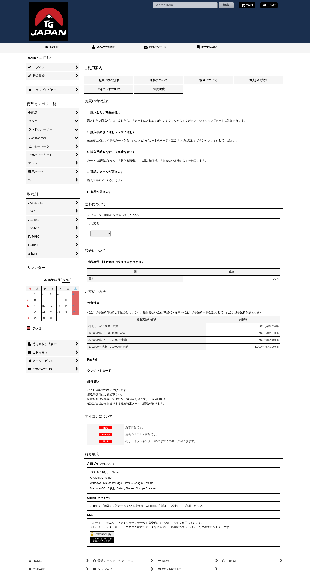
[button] (258, 48)
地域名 (94, 223)
